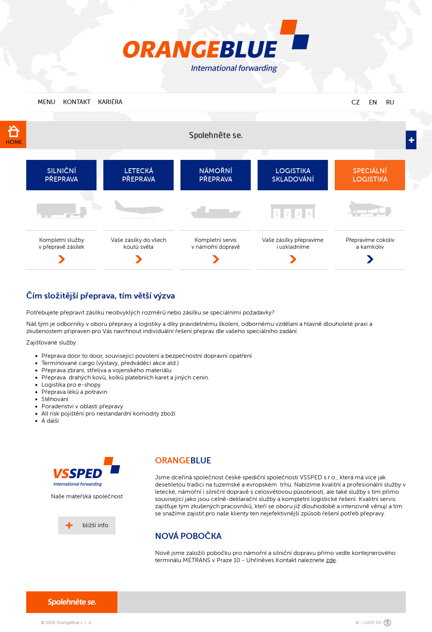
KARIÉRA (110, 102)
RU (390, 102)
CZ (355, 102)
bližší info (95, 525)
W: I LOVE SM (368, 622)
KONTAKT (76, 102)
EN (373, 102)
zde (331, 560)
